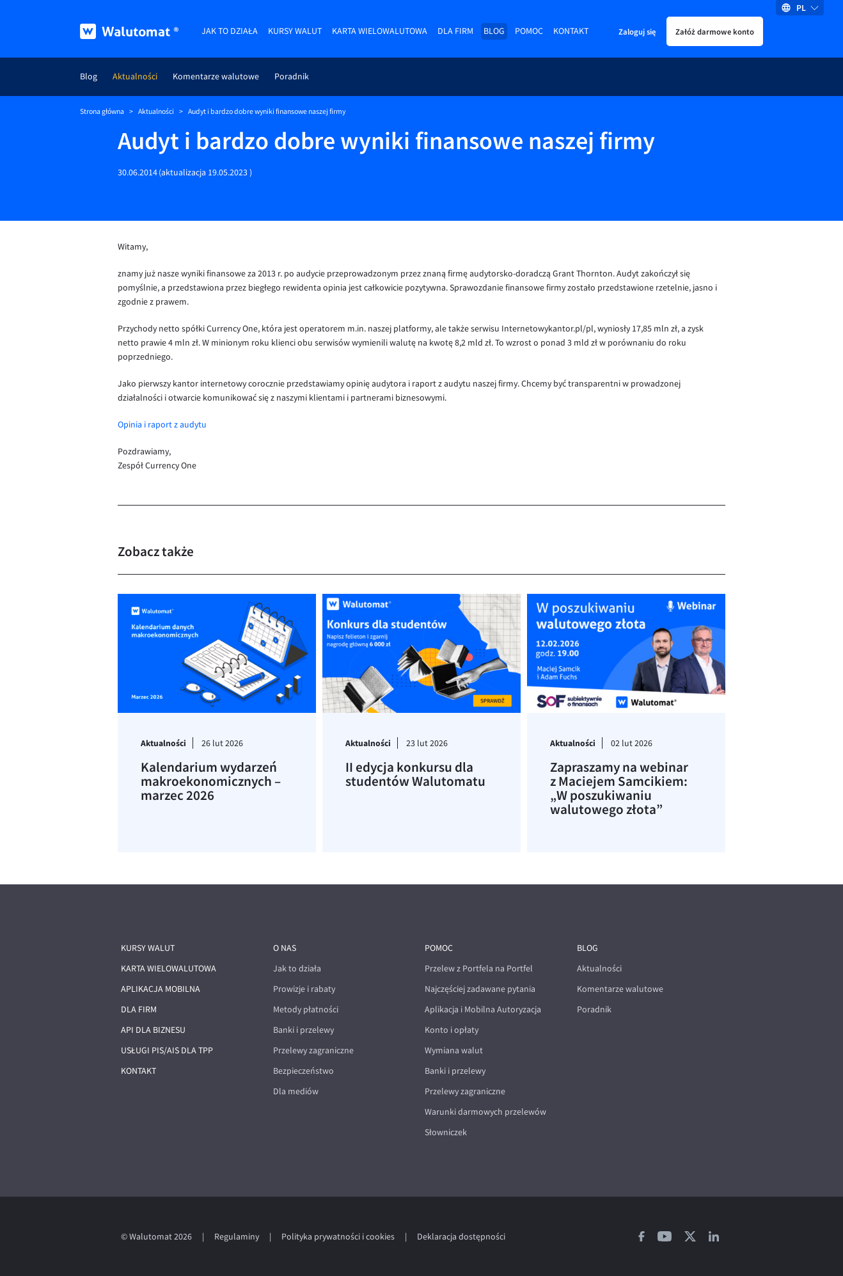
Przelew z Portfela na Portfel (479, 968)
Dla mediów (296, 1091)
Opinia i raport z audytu (162, 424)
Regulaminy (236, 1236)
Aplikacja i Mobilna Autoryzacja (483, 1009)
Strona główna (102, 111)
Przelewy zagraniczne (313, 1050)
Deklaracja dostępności (461, 1236)
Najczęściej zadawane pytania (480, 989)
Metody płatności (305, 1009)
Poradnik (291, 76)
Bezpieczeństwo (303, 1070)
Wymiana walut (454, 1050)
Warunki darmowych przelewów (485, 1111)
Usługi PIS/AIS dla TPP (167, 1050)
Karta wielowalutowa (379, 31)
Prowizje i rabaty (304, 989)
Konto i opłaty (451, 1030)
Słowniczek (446, 1132)
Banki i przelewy (303, 1030)
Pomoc (529, 31)
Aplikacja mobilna (160, 989)
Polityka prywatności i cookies (338, 1236)
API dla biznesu (153, 1030)
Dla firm (455, 31)
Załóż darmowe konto (714, 31)
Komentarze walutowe (216, 76)
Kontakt (570, 31)
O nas (284, 948)
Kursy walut (295, 31)
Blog (494, 31)
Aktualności (135, 76)
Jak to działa (229, 31)
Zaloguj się (637, 31)
